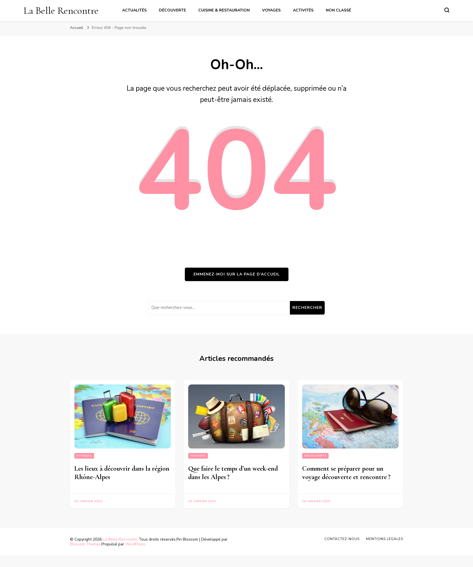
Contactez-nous (342, 539)
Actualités (134, 10)
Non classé (338, 10)
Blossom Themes (85, 544)
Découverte (172, 10)
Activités (303, 10)
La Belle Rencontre (61, 10)
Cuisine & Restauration (224, 10)
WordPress (135, 544)
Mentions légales (384, 539)
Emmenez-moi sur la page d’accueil (237, 274)
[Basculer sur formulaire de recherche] (446, 10)
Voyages (271, 10)
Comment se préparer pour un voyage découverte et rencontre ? (347, 472)
